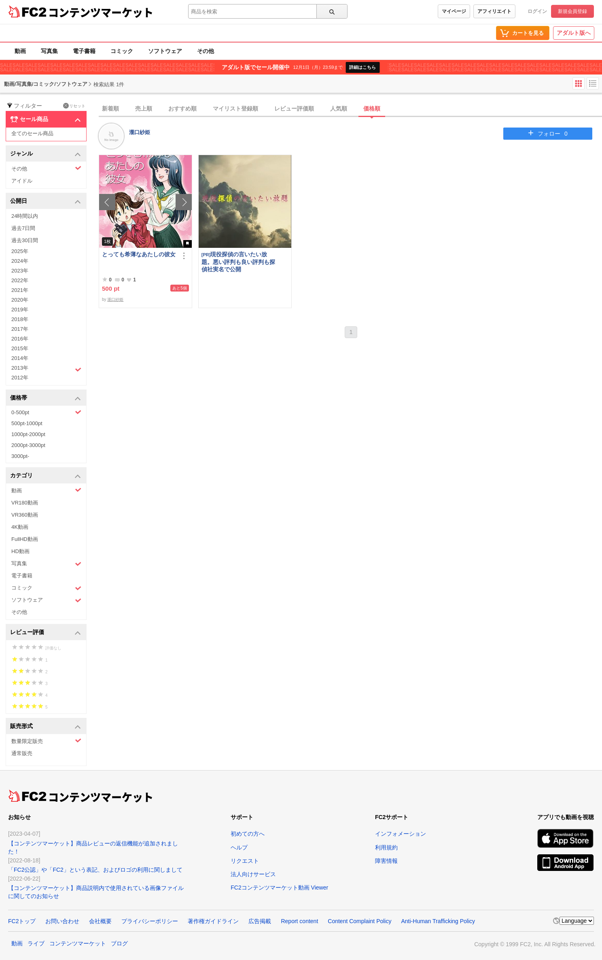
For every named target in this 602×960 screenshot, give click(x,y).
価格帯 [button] (45, 398)
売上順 (143, 108)
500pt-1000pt (26, 423)
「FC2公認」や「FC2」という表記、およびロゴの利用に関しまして (95, 869)
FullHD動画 (24, 539)
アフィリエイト (494, 11)
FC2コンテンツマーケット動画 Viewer (279, 887)
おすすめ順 (182, 108)
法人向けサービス (253, 874)
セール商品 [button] (45, 119)
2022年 (19, 280)
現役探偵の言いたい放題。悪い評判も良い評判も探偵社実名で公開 (238, 261)
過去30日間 (24, 240)
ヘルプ (239, 847)
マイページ (454, 11)
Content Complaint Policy (359, 921)
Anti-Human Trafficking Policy (438, 921)
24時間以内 (24, 216)
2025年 (19, 251)
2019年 (19, 310)
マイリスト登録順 (235, 108)
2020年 (19, 300)
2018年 (19, 319)
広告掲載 (259, 921)
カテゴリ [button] (45, 476)
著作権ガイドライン (213, 921)
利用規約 (386, 847)
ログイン (537, 11)
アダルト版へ (574, 33)
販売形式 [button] (45, 726)
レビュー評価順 (294, 108)
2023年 (19, 271)
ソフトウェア (165, 51)
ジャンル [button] (45, 154)
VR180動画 (24, 503)
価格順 (371, 108)
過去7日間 (23, 228)
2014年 (19, 358)
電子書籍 (84, 51)
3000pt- (20, 456)
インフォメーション (400, 833)
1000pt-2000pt (28, 434)
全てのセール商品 (32, 133)
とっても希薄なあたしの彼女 (139, 254)
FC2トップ (22, 921)
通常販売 (21, 753)
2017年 (19, 329)
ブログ (119, 943)
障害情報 (386, 861)
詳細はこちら (362, 67)
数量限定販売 (46, 740)
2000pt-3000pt (28, 445)
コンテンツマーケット (100, 12)
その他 (205, 51)
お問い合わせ (62, 921)
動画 (20, 51)
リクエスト (245, 861)
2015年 (19, 348)
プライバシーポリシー (149, 921)
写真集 (49, 51)
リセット (74, 106)
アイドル (21, 181)
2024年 (19, 261)
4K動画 (19, 527)
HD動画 (20, 551)
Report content (299, 921)
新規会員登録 (572, 11)
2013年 (46, 369)
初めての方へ (248, 833)
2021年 (19, 290)
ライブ (36, 943)
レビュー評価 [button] (45, 632)
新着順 (110, 108)
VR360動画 (24, 515)
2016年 (19, 339)
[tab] (350, 109)
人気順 (338, 108)
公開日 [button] (45, 201)
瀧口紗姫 (139, 132)
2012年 (19, 378)
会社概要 (100, 921)
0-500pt (46, 412)
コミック (121, 51)
